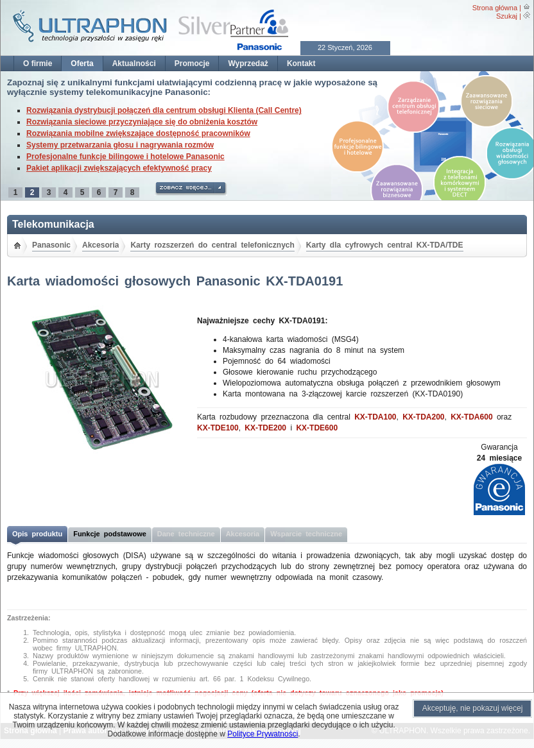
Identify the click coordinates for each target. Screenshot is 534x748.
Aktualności (134, 63)
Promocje (192, 63)
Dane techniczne (186, 534)
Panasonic (51, 245)
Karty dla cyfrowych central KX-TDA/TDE (384, 245)
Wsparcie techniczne (306, 534)
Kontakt (301, 63)
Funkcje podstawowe (109, 534)
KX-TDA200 (423, 416)
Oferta (82, 63)
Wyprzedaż (248, 63)
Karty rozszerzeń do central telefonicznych (212, 245)
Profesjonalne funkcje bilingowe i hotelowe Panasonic (125, 156)
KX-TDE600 (317, 427)
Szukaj (506, 16)
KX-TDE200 (265, 427)
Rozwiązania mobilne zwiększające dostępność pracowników (138, 133)
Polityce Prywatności (262, 733)
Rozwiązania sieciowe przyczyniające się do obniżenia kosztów (141, 121)
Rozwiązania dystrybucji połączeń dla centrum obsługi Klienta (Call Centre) (164, 110)
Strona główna (494, 8)
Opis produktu (37, 534)
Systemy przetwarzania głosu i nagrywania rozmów (120, 144)
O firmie (37, 63)
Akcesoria (100, 245)
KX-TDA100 (375, 416)
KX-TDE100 (218, 427)
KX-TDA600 (471, 416)
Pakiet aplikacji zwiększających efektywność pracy (119, 168)
